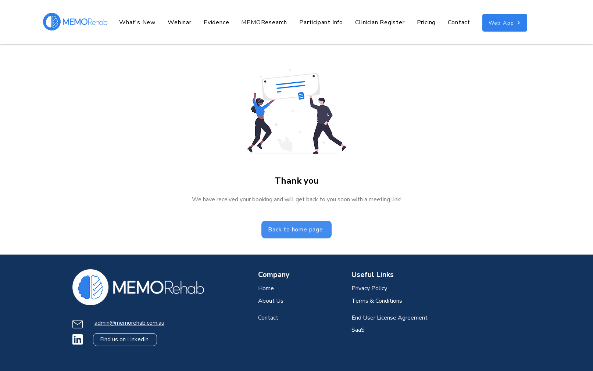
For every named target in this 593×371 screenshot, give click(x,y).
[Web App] (504, 23)
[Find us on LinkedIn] (125, 339)
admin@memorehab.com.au (129, 323)
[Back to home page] (296, 229)
